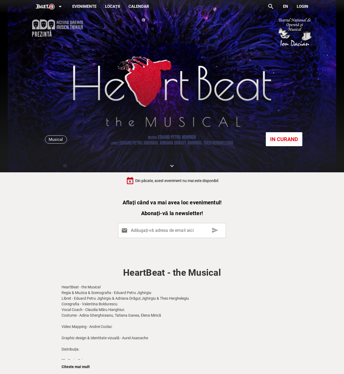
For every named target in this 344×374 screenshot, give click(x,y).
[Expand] (49, 7)
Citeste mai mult (76, 367)
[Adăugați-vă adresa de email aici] (173, 230)
